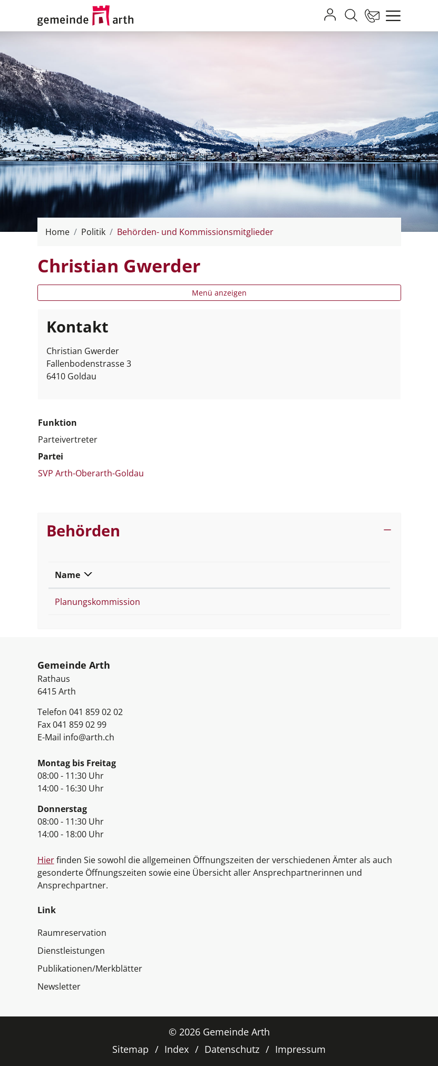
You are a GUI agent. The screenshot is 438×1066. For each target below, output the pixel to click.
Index (176, 1049)
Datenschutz (232, 1049)
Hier (45, 860)
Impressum (300, 1049)
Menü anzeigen (219, 293)
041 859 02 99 (79, 724)
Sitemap (130, 1049)
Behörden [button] (83, 530)
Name (67, 575)
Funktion (270, 575)
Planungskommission (97, 602)
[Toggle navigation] (390, 16)
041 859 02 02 (96, 712)
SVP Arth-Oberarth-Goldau (91, 473)
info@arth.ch (88, 737)
